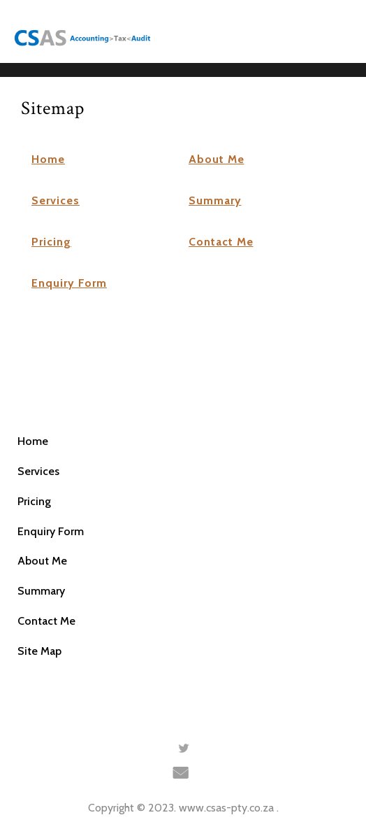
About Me (216, 159)
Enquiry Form (69, 283)
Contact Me (221, 241)
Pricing (51, 241)
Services (55, 200)
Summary (215, 200)
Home (48, 159)
